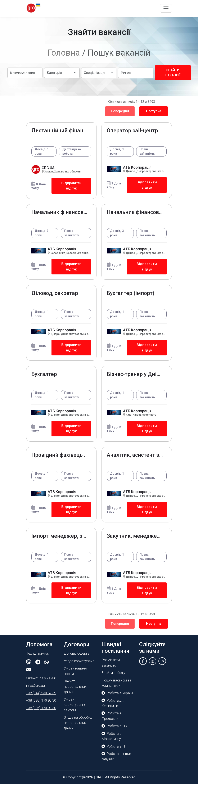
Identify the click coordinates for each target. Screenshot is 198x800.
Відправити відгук (71, 187)
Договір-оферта (76, 669)
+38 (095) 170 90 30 (41, 724)
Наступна (153, 111)
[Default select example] (61, 73)
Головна (64, 53)
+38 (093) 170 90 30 (41, 716)
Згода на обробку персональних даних (78, 738)
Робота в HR (114, 742)
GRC (99, 793)
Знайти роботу (113, 688)
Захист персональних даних (75, 702)
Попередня (120, 111)
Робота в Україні (117, 709)
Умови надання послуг (76, 687)
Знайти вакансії (172, 72)
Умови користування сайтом (75, 720)
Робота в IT (114, 762)
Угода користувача (79, 677)
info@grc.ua (35, 701)
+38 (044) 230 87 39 (41, 709)
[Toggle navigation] (166, 8)
